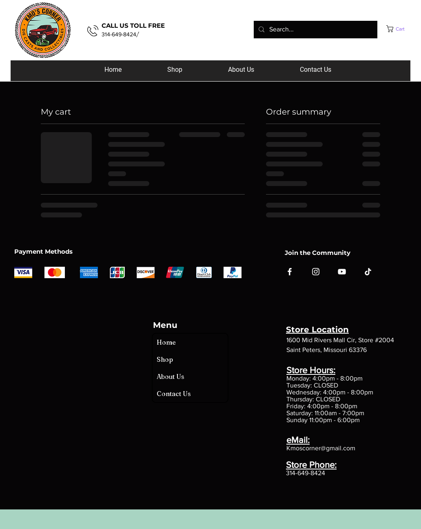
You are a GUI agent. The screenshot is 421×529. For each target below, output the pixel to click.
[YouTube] (342, 272)
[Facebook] (290, 272)
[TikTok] (368, 272)
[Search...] (314, 29)
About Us (170, 376)
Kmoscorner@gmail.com (320, 448)
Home (166, 342)
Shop (165, 359)
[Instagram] (316, 272)
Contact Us (174, 394)
